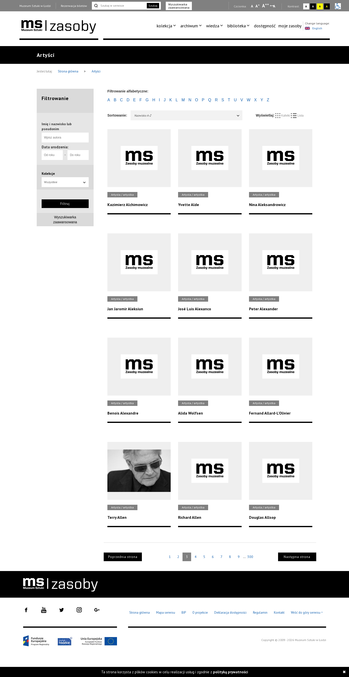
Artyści (96, 71)
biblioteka (236, 26)
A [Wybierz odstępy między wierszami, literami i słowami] (274, 6)
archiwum (189, 26)
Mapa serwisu (165, 612)
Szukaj (153, 5)
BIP (184, 612)
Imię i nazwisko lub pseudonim (57, 126)
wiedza (212, 26)
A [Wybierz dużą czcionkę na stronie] (265, 6)
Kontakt (279, 612)
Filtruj (65, 204)
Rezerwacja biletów (74, 6)
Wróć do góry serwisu (307, 612)
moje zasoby (289, 26)
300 (250, 557)
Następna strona (297, 557)
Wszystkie (65, 182)
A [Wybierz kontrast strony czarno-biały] (313, 6)
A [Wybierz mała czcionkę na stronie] (252, 6)
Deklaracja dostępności (230, 612)
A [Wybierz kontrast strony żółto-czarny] (320, 6)
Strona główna (68, 71)
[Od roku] (52, 155)
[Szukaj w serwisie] (119, 6)
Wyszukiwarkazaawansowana (65, 219)
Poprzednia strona (122, 557)
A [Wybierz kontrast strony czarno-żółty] (327, 6)
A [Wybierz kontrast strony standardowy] (306, 6)
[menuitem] (167, 26)
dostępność (265, 26)
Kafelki (283, 115)
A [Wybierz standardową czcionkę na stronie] (257, 5)
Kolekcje (48, 173)
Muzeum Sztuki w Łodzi (35, 6)
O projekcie (200, 612)
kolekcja (164, 26)
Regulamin (260, 612)
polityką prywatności (230, 672)
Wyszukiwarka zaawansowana (178, 5)
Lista (297, 115)
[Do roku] (78, 155)
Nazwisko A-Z (187, 115)
